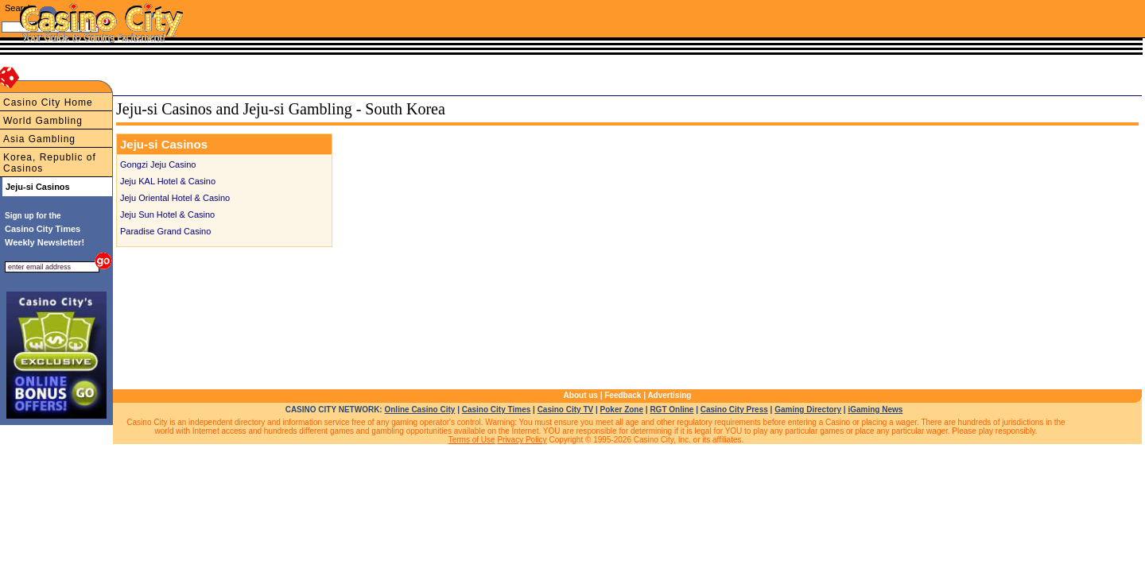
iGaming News (875, 409)
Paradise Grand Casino (165, 231)
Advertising (669, 395)
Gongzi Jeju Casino (158, 164)
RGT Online (671, 409)
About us (581, 395)
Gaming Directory (807, 409)
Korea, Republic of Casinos (49, 163)
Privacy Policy (521, 439)
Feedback (622, 395)
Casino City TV (566, 409)
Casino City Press (734, 409)
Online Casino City (419, 409)
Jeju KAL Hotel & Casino (167, 181)
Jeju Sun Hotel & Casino (167, 214)
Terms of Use (471, 439)
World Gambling (43, 120)
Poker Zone (621, 409)
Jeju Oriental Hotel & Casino (175, 198)
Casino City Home (48, 102)
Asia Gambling (39, 139)
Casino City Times (496, 409)
